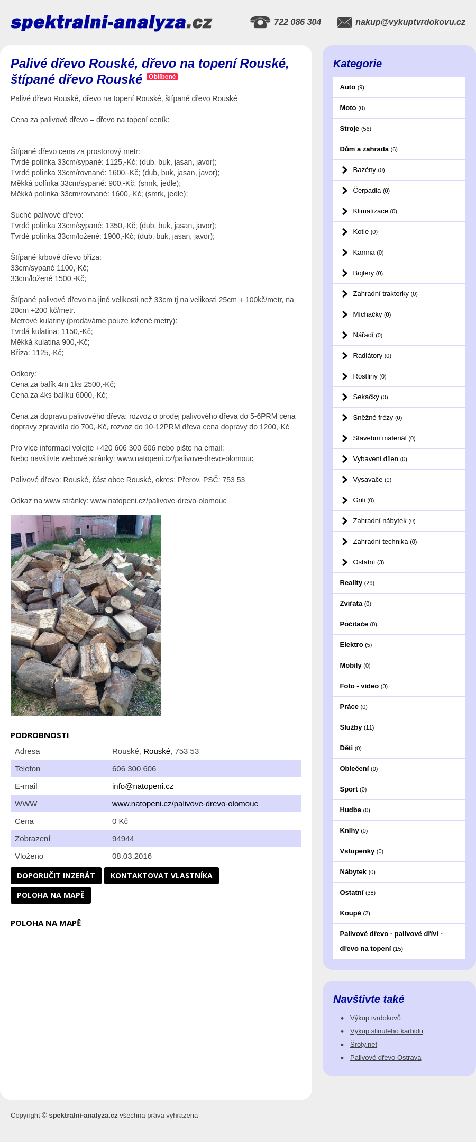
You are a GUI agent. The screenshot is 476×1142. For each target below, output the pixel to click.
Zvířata (355, 603)
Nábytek (358, 872)
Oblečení (359, 768)
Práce (354, 707)
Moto (352, 108)
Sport (353, 789)
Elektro (356, 645)
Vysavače (372, 479)
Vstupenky (362, 851)
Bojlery (368, 273)
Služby (357, 727)
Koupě (355, 913)
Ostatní (369, 562)
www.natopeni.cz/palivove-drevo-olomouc (185, 803)
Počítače (358, 624)
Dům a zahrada (369, 149)
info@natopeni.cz (142, 785)
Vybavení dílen (380, 459)
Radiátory (372, 355)
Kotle (365, 232)
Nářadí (368, 335)
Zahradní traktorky (385, 294)
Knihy (354, 830)
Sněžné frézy (377, 417)
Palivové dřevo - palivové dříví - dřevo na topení (391, 941)
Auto (352, 87)
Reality (357, 583)
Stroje (356, 128)
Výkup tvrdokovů (375, 1018)
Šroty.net (363, 1044)
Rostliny (370, 376)
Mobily (355, 665)
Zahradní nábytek (384, 521)
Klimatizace (375, 211)
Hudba (355, 810)
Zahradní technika (385, 541)
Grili (363, 500)
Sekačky (370, 397)
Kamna (368, 252)
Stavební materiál (384, 438)
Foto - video (364, 686)
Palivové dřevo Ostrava (385, 1058)
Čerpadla (371, 190)
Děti (351, 748)
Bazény (369, 170)
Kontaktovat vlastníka (162, 875)
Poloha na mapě (51, 895)
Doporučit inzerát (56, 875)
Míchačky (372, 314)
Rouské (156, 751)
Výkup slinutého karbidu (386, 1031)
